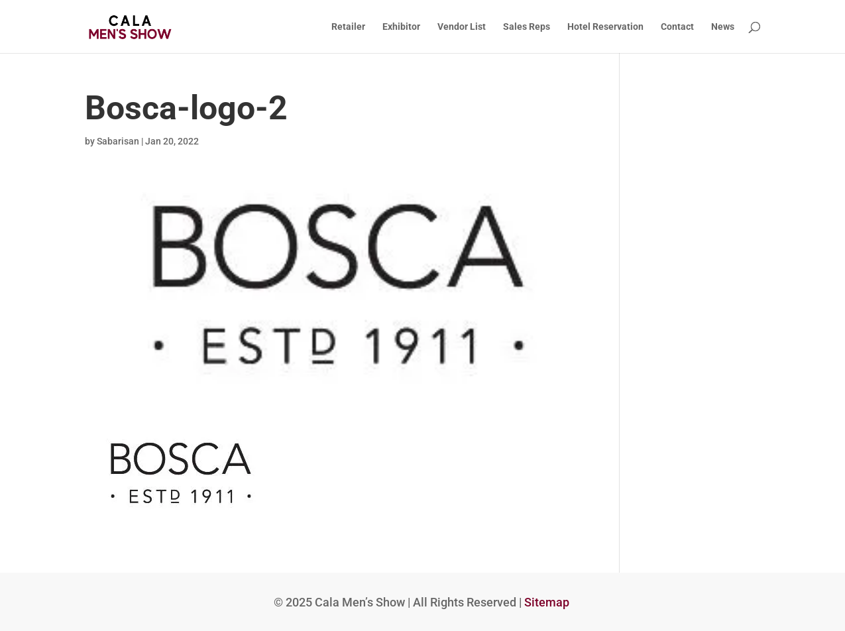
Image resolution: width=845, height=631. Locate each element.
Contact (677, 27)
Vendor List (461, 27)
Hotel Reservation (605, 27)
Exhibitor (401, 27)
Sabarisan (118, 141)
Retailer (348, 27)
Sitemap (546, 602)
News (722, 27)
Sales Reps (526, 27)
